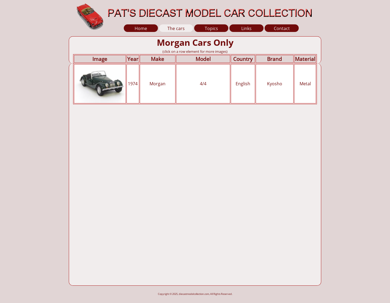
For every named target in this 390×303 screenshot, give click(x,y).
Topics (211, 28)
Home (141, 28)
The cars (176, 28)
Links (246, 28)
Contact (282, 28)
